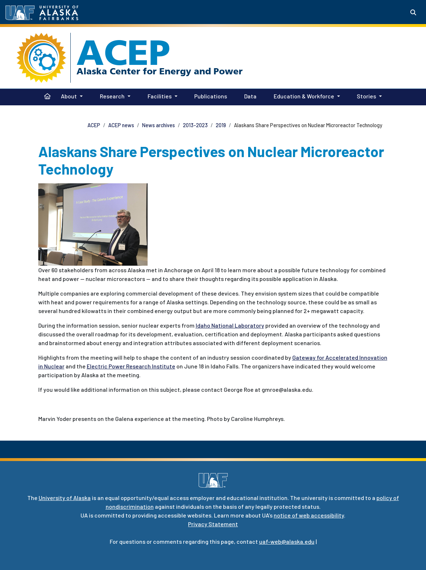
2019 (221, 125)
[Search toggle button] (413, 12)
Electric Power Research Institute (131, 366)
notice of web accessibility (309, 515)
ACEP (123, 52)
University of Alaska (65, 497)
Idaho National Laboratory (230, 325)
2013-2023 (195, 125)
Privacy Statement (213, 523)
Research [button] (112, 96)
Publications (209, 95)
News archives (158, 125)
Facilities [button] (160, 96)
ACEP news (121, 125)
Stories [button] (366, 96)
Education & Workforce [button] (304, 96)
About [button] (69, 96)
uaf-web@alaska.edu (286, 541)
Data (249, 95)
